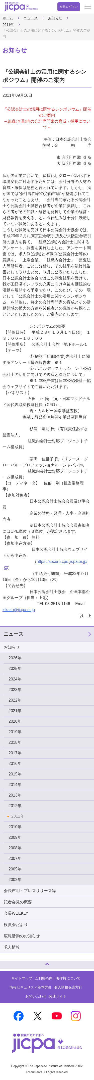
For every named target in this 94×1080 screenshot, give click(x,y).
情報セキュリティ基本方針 (31, 987)
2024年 (15, 679)
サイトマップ (21, 978)
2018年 (15, 742)
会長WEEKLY (16, 913)
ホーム (8, 18)
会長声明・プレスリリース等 (30, 891)
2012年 (15, 806)
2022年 (15, 700)
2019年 (15, 732)
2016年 (15, 763)
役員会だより (16, 924)
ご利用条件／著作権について (57, 978)
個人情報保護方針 (68, 987)
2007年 (15, 858)
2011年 (8, 25)
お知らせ (55, 18)
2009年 (15, 837)
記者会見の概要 (18, 902)
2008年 (15, 848)
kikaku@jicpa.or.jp (19, 610)
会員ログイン (69, 7)
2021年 (15, 711)
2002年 (15, 879)
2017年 (15, 753)
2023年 (15, 690)
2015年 (15, 774)
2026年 (15, 658)
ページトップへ (9, 962)
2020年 (15, 721)
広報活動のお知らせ (22, 936)
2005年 (15, 869)
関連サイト (57, 996)
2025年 (15, 668)
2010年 (15, 827)
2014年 (15, 784)
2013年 (15, 795)
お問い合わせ (35, 996)
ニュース (31, 18)
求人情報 (12, 947)
